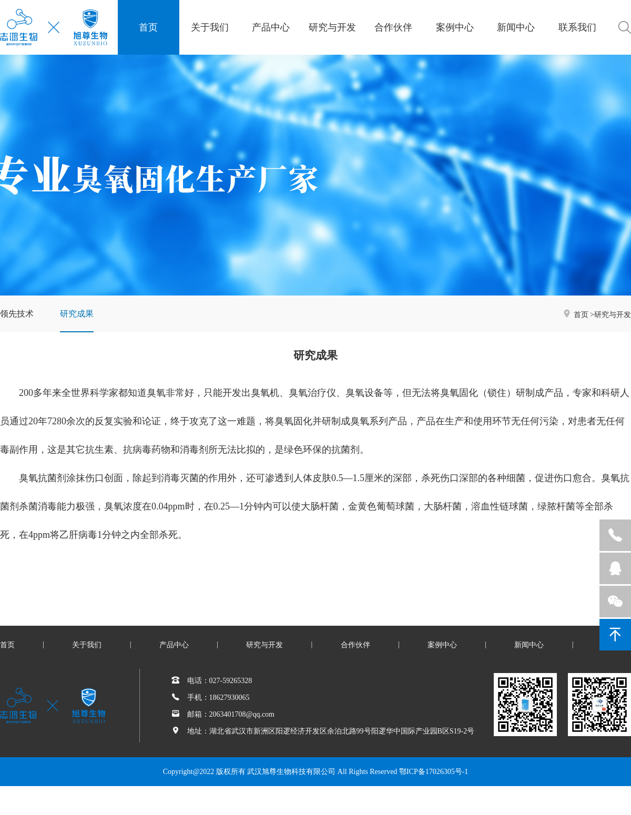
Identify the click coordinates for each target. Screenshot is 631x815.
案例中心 (455, 27)
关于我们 (210, 27)
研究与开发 (332, 27)
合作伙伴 (393, 27)
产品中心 (271, 27)
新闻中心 (516, 27)
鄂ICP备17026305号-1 (433, 772)
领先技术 (17, 313)
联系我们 (577, 27)
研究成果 (77, 313)
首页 (148, 27)
